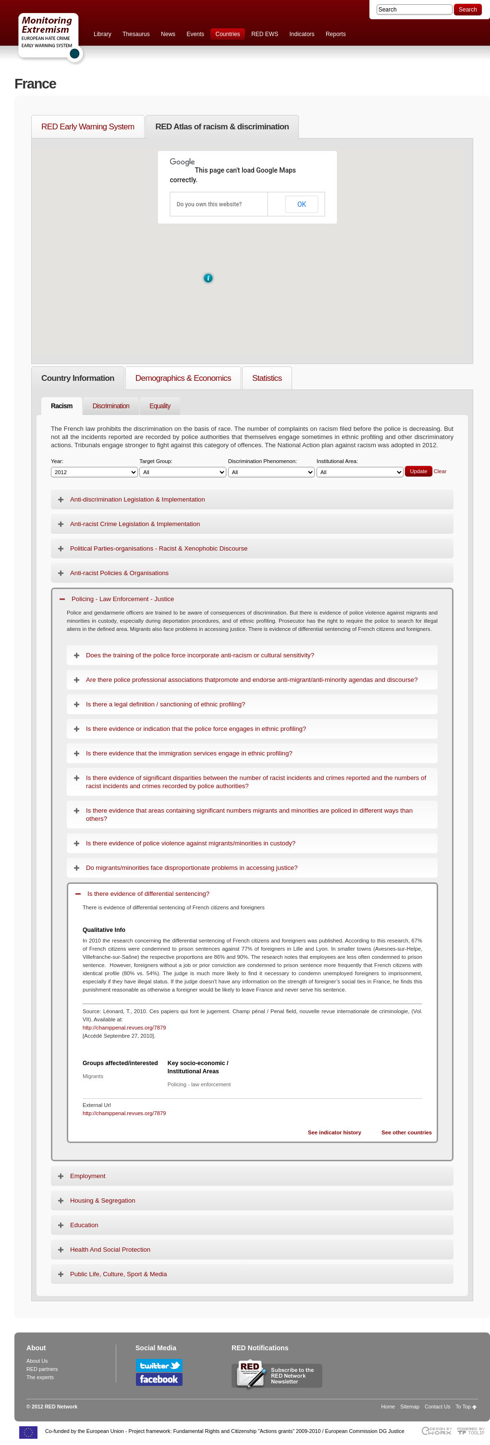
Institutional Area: (360, 468)
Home (388, 1406)
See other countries (406, 1132)
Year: (94, 468)
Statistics (267, 378)
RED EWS (264, 34)
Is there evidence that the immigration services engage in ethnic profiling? (189, 753)
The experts (40, 1377)
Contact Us (437, 1406)
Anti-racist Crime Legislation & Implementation (135, 524)
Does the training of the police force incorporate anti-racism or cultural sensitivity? (200, 655)
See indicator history (334, 1132)
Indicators (302, 34)
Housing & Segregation (102, 1200)
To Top (463, 1406)
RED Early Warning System (88, 126)
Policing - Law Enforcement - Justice (123, 599)
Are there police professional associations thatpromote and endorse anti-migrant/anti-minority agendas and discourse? (252, 679)
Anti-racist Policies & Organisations (119, 573)
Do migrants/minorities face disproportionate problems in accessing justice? (192, 867)
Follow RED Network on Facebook (159, 1379)
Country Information (77, 378)
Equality (159, 406)
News (168, 34)
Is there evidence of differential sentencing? (148, 893)
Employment (87, 1176)
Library (102, 34)
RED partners (42, 1369)
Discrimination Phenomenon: (271, 468)
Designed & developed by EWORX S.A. (436, 1430)
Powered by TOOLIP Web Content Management (473, 1430)
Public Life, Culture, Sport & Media (118, 1274)
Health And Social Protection (110, 1249)
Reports (336, 34)
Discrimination (111, 406)
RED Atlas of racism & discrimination (222, 126)
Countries (227, 34)
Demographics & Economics (183, 378)
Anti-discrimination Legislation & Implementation (137, 499)
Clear (440, 471)
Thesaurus (136, 34)
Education (84, 1225)
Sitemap (409, 1406)
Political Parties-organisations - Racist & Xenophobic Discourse (158, 548)
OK (301, 204)
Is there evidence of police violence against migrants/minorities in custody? (190, 843)
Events (195, 34)
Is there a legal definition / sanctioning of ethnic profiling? (165, 704)
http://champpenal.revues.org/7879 (124, 1027)
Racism (62, 406)
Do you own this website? (209, 204)
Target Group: (182, 468)
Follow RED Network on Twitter (159, 1365)
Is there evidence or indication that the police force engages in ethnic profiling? (196, 728)
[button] (208, 278)
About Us (37, 1361)
